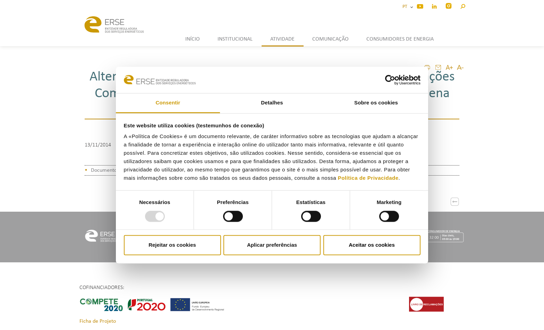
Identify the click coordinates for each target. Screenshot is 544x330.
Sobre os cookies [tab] (376, 103)
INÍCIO (192, 39)
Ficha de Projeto (97, 321)
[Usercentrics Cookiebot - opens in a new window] (390, 80)
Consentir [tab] (168, 103)
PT (405, 6)
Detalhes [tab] (272, 103)
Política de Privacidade (368, 178)
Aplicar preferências (272, 245)
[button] (462, 5)
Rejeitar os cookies (172, 245)
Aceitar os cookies (372, 245)
